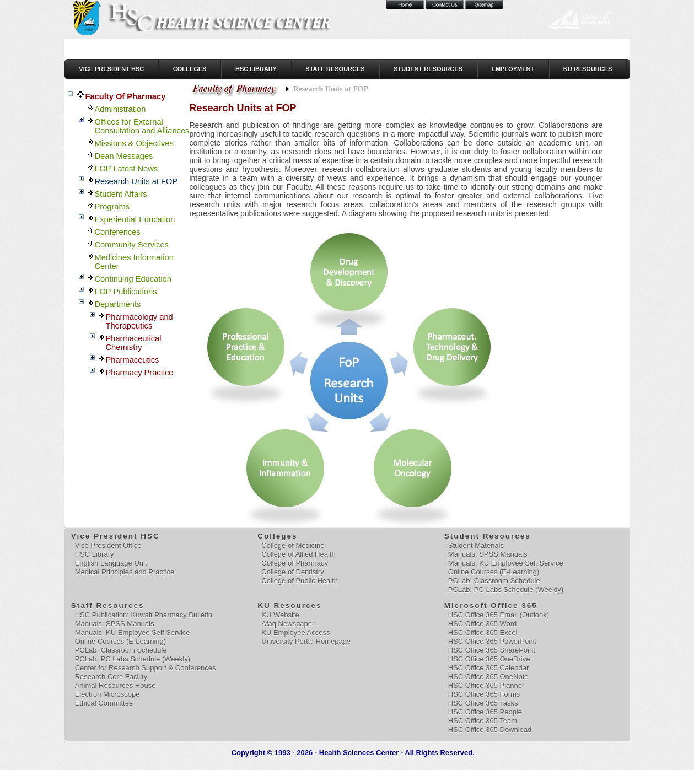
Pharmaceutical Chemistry (134, 343)
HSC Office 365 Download (490, 729)
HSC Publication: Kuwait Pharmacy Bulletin (143, 615)
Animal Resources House (115, 685)
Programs (112, 206)
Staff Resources (334, 69)
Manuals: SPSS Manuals (488, 554)
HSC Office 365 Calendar (488, 668)
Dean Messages (124, 156)
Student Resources (428, 69)
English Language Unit (111, 563)
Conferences (118, 232)
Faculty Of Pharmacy (125, 96)
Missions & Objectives (134, 143)
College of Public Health (299, 581)
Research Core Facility (111, 676)
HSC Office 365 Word (482, 624)
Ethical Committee (104, 703)
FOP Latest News (126, 168)
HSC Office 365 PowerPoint (492, 641)
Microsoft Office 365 (491, 605)
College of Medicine (292, 545)
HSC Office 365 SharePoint (491, 650)
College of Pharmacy (294, 563)
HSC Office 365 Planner (486, 685)
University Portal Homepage (306, 641)
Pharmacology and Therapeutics (139, 321)
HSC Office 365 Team (482, 721)
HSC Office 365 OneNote (488, 676)
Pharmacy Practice (140, 372)
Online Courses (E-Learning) (493, 572)
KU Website (280, 615)
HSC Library (256, 69)
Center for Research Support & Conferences (145, 668)
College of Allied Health (298, 554)
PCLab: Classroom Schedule (494, 581)
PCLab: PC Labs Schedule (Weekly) (505, 589)
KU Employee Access (295, 632)
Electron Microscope (107, 694)
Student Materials (476, 545)
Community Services (132, 244)
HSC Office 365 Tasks (483, 703)
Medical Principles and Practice (125, 572)
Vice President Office (108, 545)
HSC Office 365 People (485, 712)
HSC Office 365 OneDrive (489, 659)
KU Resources (587, 69)
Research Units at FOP (136, 181)
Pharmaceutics (132, 360)
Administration (120, 109)
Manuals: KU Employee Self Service (505, 563)
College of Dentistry (292, 572)
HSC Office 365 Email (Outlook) (498, 615)
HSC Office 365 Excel (482, 632)
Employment (513, 69)
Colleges (190, 69)
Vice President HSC (111, 69)
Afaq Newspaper (287, 624)
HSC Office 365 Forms (484, 694)
